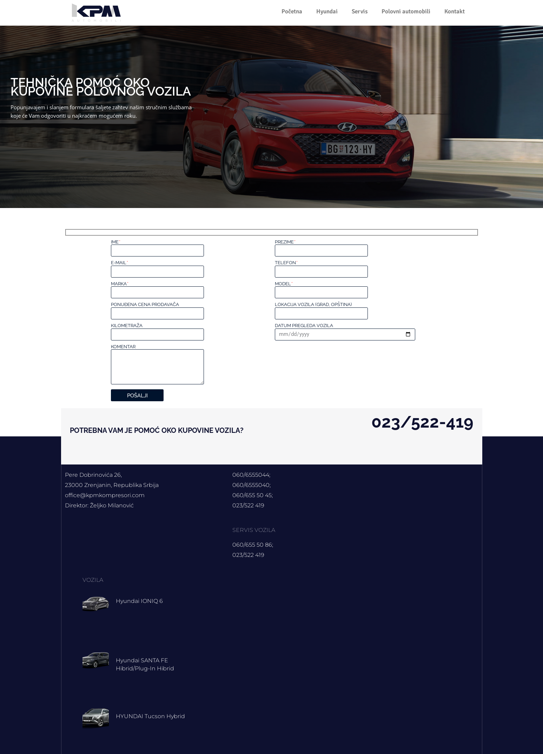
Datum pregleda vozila (304, 325)
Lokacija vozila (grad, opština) (313, 304)
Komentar (123, 346)
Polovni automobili (406, 11)
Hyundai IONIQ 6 (143, 601)
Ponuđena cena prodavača (145, 304)
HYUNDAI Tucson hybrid (155, 716)
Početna (292, 11)
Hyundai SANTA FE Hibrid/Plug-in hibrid (149, 664)
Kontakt (454, 11)
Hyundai (327, 11)
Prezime (285, 242)
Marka (119, 283)
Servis (359, 11)
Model (283, 283)
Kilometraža (127, 325)
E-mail (119, 262)
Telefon (286, 262)
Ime (115, 242)
